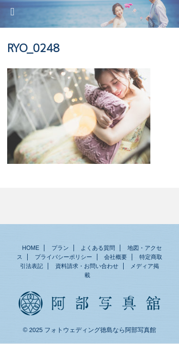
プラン (60, 248)
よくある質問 (98, 248)
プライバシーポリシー (63, 257)
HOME (30, 248)
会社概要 (115, 257)
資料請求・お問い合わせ (86, 266)
